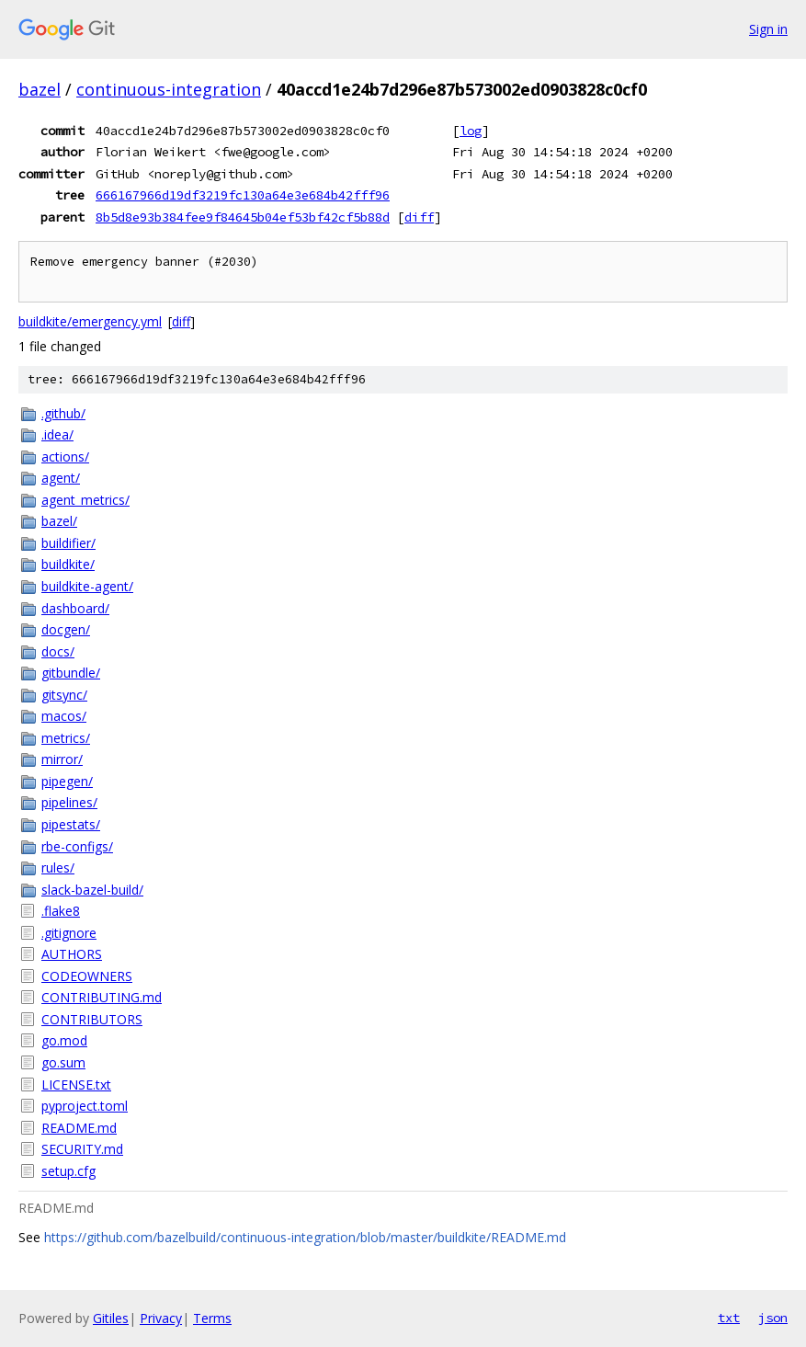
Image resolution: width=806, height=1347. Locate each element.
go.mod (64, 1040)
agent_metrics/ (85, 499)
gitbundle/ (70, 672)
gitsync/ (64, 694)
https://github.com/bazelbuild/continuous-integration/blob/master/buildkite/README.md (305, 1237)
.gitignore (68, 933)
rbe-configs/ (77, 846)
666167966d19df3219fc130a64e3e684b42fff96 (243, 195)
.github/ (63, 413)
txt (729, 1317)
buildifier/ (68, 543)
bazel (39, 89)
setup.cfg (68, 1171)
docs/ (57, 651)
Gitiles (111, 1318)
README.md (79, 1127)
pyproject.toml (84, 1105)
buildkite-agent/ (87, 586)
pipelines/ (69, 802)
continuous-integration (168, 89)
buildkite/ (68, 564)
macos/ (63, 716)
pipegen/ (67, 781)
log (471, 130)
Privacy (161, 1318)
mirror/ (62, 759)
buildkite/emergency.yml (90, 321)
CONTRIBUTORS (91, 1019)
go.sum (63, 1062)
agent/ (60, 477)
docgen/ (65, 629)
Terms (212, 1318)
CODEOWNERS (86, 976)
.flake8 (60, 910)
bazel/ (59, 521)
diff (419, 217)
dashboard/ (75, 608)
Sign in (768, 29)
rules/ (57, 867)
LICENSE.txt (76, 1084)
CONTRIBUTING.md (101, 997)
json (773, 1317)
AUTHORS (71, 954)
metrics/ (65, 738)
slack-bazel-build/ (92, 889)
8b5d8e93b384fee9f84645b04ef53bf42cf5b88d (243, 217)
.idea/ (57, 434)
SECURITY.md (82, 1149)
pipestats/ (70, 824)
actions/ (65, 456)
